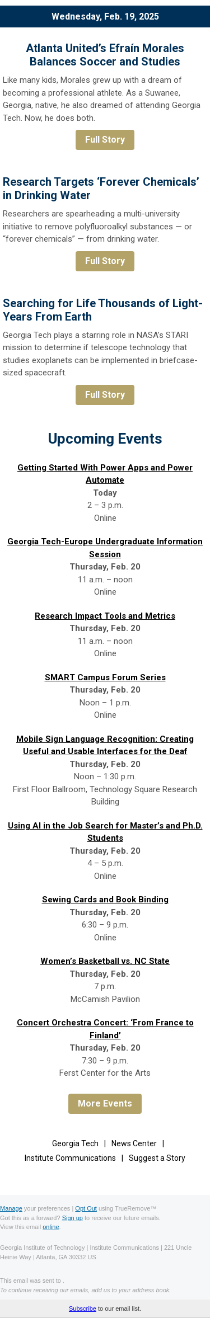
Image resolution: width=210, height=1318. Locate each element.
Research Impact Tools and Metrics (105, 616)
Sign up (72, 1218)
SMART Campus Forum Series (105, 677)
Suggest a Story (157, 1158)
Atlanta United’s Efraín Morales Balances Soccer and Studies (105, 54)
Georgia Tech (75, 1143)
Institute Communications (70, 1158)
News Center (134, 1143)
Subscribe (82, 1308)
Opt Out (86, 1208)
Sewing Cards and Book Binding (105, 900)
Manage (11, 1208)
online (51, 1226)
